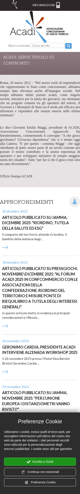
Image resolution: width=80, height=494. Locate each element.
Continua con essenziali (40, 472)
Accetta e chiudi (40, 462)
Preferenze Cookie (40, 482)
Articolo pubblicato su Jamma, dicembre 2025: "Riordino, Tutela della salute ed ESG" (35, 223)
